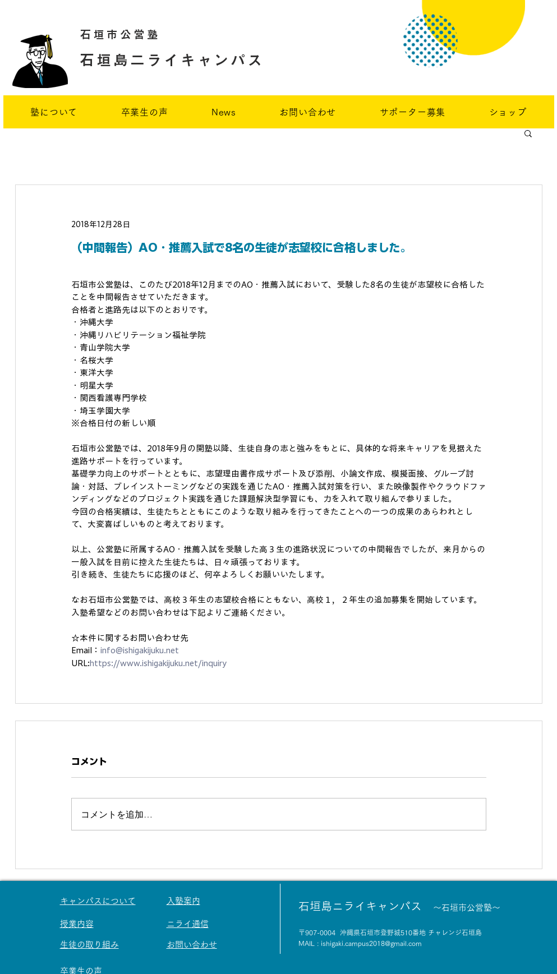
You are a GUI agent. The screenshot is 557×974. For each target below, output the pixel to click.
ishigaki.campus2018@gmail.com (371, 943)
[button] (528, 132)
